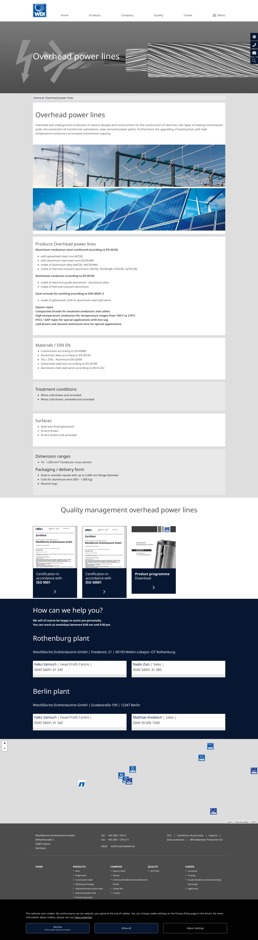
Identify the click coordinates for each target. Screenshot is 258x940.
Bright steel (80, 875)
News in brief (119, 871)
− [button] (5, 748)
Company (116, 866)
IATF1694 (154, 871)
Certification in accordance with (49, 578)
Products (79, 866)
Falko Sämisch (45, 664)
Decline (58, 928)
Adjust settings (195, 928)
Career (189, 866)
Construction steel (83, 879)
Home (37, 98)
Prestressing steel (83, 897)
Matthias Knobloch (147, 717)
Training (191, 875)
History (116, 875)
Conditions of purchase (190, 835)
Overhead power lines (85, 893)
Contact (116, 893)
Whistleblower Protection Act (206, 839)
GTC (169, 835)
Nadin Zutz (141, 664)
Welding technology (84, 884)
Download (152, 576)
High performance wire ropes (89, 888)
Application (193, 888)
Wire (77, 871)
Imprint (213, 835)
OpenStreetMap (241, 822)
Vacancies (192, 871)
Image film (118, 888)
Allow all (126, 928)
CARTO (254, 822)
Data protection (176, 839)
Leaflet (229, 822)
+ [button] (5, 743)
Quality (153, 866)
